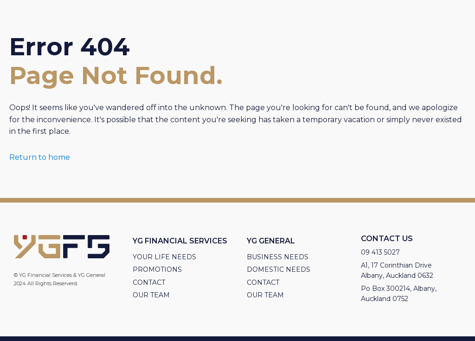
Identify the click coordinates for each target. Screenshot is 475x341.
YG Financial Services (180, 240)
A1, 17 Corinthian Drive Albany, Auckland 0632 (397, 270)
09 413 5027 (380, 252)
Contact (149, 282)
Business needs (277, 257)
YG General (271, 240)
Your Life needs (164, 257)
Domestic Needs (278, 269)
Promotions (157, 269)
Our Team (151, 295)
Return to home (39, 157)
